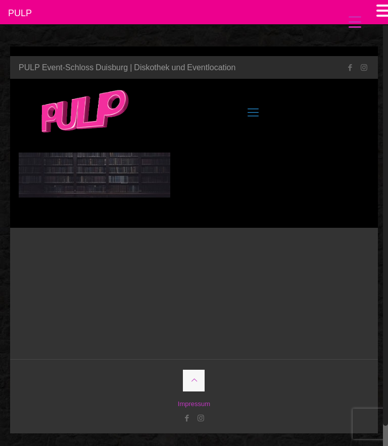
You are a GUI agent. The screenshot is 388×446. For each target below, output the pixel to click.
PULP (20, 13)
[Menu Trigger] (355, 21)
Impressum (194, 403)
